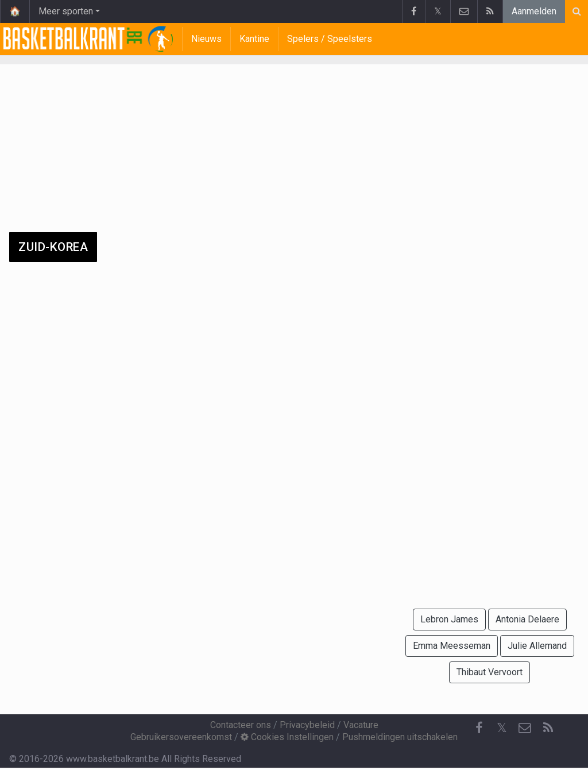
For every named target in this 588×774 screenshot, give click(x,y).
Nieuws (206, 38)
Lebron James (449, 619)
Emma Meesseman (451, 645)
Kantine (254, 38)
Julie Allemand (537, 645)
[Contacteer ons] (524, 728)
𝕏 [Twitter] (502, 728)
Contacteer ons (240, 724)
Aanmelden (534, 11)
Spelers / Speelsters (329, 38)
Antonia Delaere (527, 619)
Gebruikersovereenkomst (181, 737)
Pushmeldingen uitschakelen (400, 737)
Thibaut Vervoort (490, 672)
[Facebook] (478, 728)
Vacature (360, 724)
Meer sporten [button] (65, 11)
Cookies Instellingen (287, 737)
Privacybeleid (307, 724)
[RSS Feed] (547, 728)
